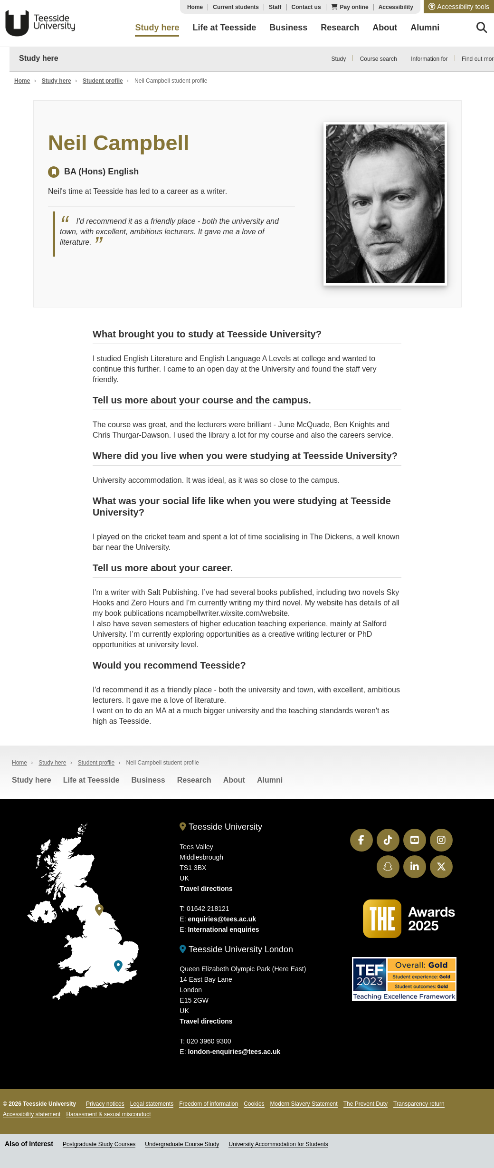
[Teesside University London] (118, 966)
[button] (459, 6)
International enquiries (223, 929)
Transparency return (419, 1104)
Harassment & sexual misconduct (108, 1114)
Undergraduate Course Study (182, 1144)
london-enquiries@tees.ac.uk (234, 1051)
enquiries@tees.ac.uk (222, 919)
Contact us (306, 7)
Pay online (354, 7)
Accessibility (396, 7)
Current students (236, 7)
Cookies (254, 1104)
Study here (38, 58)
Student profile (103, 80)
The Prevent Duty (365, 1104)
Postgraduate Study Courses (99, 1144)
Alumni (270, 780)
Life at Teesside (91, 780)
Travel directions (206, 888)
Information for (429, 59)
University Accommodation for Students (278, 1144)
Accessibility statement (31, 1114)
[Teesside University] (99, 910)
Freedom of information (208, 1104)
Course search (378, 59)
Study (338, 59)
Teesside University (40, 23)
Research (194, 780)
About (234, 780)
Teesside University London (236, 949)
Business (148, 780)
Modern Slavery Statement (304, 1104)
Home (195, 7)
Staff (275, 7)
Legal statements (151, 1104)
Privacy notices (105, 1104)
